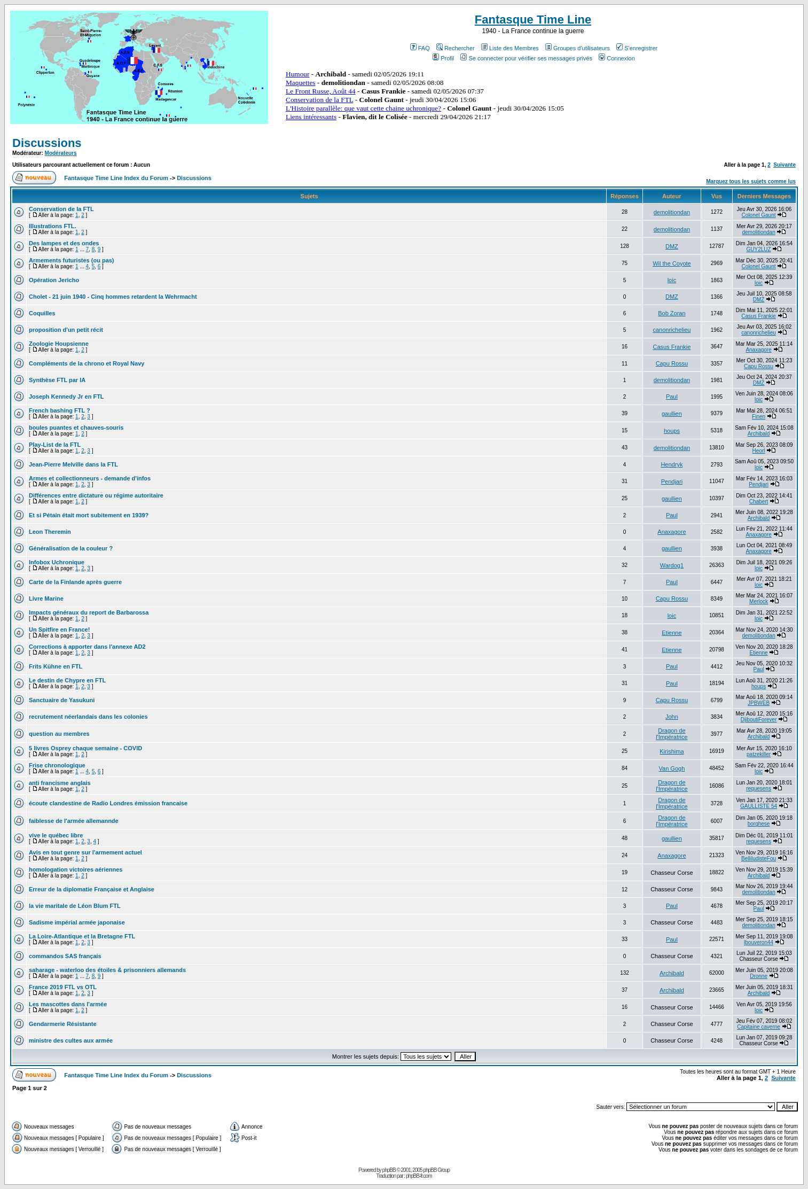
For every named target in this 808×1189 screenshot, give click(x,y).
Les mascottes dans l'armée (68, 1004)
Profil (443, 58)
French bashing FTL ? (59, 410)
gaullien (672, 413)
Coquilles (42, 313)
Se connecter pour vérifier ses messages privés (526, 58)
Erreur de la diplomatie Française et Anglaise (91, 889)
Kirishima (672, 751)
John (671, 716)
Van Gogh (672, 768)
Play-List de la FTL (55, 444)
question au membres (59, 734)
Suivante (784, 165)
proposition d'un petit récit (66, 330)
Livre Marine (46, 598)
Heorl (758, 451)
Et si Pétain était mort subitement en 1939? (88, 515)
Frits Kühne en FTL (55, 666)
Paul (672, 396)
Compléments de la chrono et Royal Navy (86, 363)
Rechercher (455, 48)
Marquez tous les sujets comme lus (751, 181)
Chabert (758, 501)
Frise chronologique (57, 765)
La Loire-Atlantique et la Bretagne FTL (82, 936)
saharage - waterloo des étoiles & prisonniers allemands (107, 970)
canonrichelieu (672, 330)
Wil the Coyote (672, 263)
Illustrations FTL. (52, 226)
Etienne (671, 633)
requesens (758, 788)
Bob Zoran (671, 313)
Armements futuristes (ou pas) (71, 260)
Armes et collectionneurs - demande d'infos (90, 478)
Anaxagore (758, 350)
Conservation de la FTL (61, 209)
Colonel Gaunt (759, 215)
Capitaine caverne (758, 1027)
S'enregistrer (636, 48)
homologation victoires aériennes (75, 869)
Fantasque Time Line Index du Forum (116, 178)
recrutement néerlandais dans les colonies (88, 716)
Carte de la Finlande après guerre (75, 582)
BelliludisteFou (758, 858)
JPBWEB (759, 703)
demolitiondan (672, 212)
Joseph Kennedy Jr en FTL (66, 396)
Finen (758, 416)
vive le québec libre (56, 835)
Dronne (758, 976)
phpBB (389, 1170)
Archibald (759, 434)
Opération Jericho (54, 280)
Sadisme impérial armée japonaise (77, 922)
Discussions (47, 143)
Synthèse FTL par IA (57, 380)
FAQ (420, 48)
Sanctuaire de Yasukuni (62, 700)
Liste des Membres (510, 48)
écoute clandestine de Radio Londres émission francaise (108, 803)
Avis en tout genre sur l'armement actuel (85, 852)
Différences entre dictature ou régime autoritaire (96, 495)
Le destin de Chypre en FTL (67, 680)
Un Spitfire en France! (59, 629)
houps (672, 431)
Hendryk (672, 464)
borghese (759, 824)
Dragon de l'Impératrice (672, 733)
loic (672, 280)
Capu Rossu (672, 363)
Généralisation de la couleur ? (71, 548)
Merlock (758, 601)
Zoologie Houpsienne (59, 343)
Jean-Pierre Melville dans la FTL (73, 464)
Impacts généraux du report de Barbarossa (88, 612)
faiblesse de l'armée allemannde (74, 821)
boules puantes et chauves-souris (76, 427)
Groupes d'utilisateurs (577, 48)
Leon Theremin (50, 532)
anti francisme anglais (60, 783)
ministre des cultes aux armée (71, 1040)
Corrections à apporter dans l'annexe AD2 (87, 646)
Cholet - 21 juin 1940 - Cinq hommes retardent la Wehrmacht (113, 296)
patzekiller (759, 754)
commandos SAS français (65, 956)
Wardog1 (672, 565)
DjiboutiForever (759, 719)
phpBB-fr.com (419, 1176)
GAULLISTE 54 (758, 806)
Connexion (617, 58)
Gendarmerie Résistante (63, 1024)
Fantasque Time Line (533, 19)
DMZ (671, 246)
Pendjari (672, 481)
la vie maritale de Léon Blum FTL (75, 906)
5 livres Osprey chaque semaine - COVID (85, 748)
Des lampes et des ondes (64, 243)
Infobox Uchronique (56, 562)
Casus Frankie (758, 316)
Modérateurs (61, 153)
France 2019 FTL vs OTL (63, 987)
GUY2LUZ (759, 249)
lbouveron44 (758, 942)
